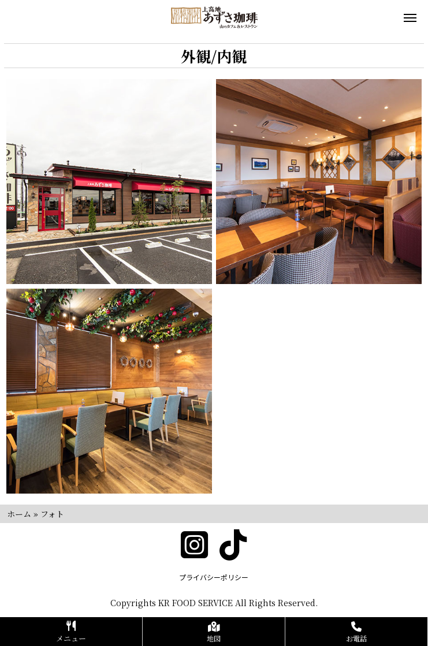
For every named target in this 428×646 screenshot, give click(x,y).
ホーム (19, 514)
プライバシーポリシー (213, 577)
